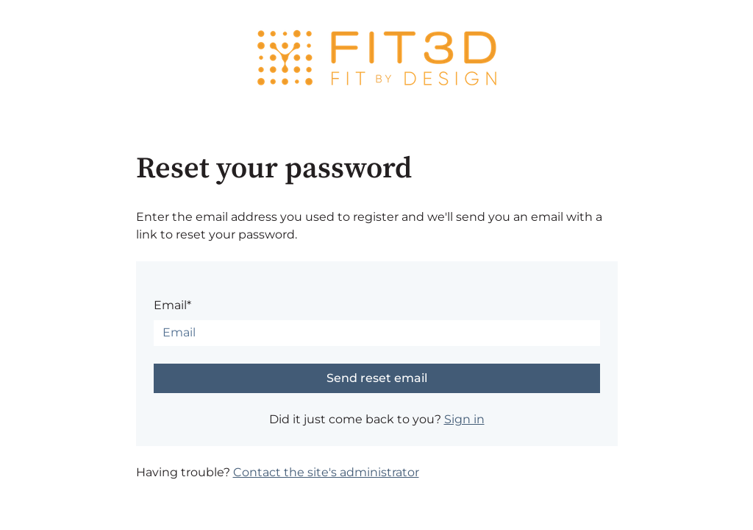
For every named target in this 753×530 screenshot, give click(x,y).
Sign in (464, 419)
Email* (172, 305)
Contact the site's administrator (326, 472)
